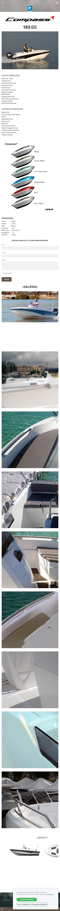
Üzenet (4, 260)
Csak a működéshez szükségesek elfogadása (32, 904)
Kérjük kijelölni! (7, 273)
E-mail (4, 252)
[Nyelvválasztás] (57, 2)
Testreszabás (50, 894)
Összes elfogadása (26, 899)
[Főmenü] (2, 2)
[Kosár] (2, 909)
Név (3, 245)
